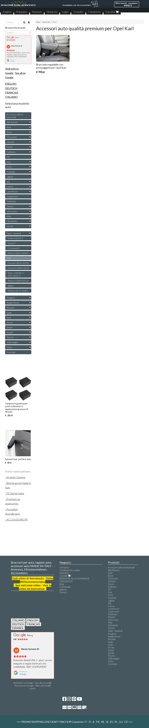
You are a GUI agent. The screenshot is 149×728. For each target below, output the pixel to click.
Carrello (112, 11)
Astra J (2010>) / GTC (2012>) (16, 274)
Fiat (8, 161)
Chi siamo (64, 567)
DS (8, 156)
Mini (9, 216)
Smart (10, 327)
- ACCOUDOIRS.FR (16, 519)
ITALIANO (18, 620)
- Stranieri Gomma (15, 477)
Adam (11, 285)
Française (21, 11)
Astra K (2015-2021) (18, 253)
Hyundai (11, 171)
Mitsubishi (12, 221)
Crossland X (13, 248)
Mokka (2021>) (15, 238)
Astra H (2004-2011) (18, 280)
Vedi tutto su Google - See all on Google (32, 682)
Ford (9, 166)
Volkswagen (12, 342)
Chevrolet (12, 137)
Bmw (9, 132)
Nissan (10, 226)
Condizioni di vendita (70, 570)
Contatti (78, 11)
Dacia (9, 146)
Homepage (65, 586)
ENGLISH (32, 620)
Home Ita (52, 11)
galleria (63, 589)
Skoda (10, 322)
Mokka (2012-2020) (18, 290)
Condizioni (94, 11)
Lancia (10, 186)
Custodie (11, 352)
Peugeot (11, 297)
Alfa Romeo (12, 122)
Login (65, 11)
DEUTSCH (18, 624)
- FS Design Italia (14, 493)
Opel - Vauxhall (43, 22)
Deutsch (37, 11)
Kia (8, 181)
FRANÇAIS (33, 624)
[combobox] (18, 32)
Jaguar (10, 176)
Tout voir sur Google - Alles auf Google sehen (32, 687)
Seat (9, 317)
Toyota (10, 337)
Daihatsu (11, 152)
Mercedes (12, 211)
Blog (62, 584)
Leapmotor (12, 196)
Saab (9, 312)
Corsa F (12, 243)
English (7, 11)
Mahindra (11, 201)
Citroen (10, 142)
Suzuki (10, 332)
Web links (64, 573)
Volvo (9, 347)
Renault (10, 307)
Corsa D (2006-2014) (18, 268)
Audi (9, 127)
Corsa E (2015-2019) (18, 263)
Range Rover (13, 302)
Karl (54, 22)
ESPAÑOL (18, 628)
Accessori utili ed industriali (15, 116)
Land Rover (12, 191)
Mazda (10, 206)
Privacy (63, 592)
